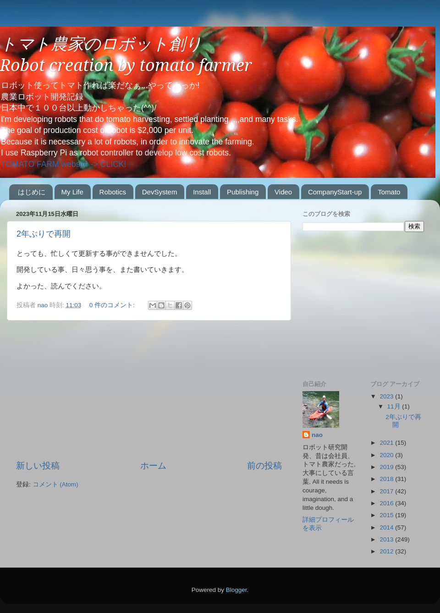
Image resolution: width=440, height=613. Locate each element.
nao (317, 434)
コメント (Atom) (55, 484)
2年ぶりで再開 (43, 233)
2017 (387, 491)
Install (202, 192)
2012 (387, 551)
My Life (72, 192)
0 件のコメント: (113, 305)
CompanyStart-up (335, 192)
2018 (387, 478)
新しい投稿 (38, 465)
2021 (387, 442)
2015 (387, 515)
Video (283, 192)
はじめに (31, 192)
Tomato (389, 192)
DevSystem (159, 192)
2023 (387, 396)
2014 (387, 527)
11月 (394, 406)
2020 (387, 455)
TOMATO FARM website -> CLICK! (63, 164)
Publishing (242, 192)
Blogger (236, 589)
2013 (387, 539)
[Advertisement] (149, 390)
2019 (387, 467)
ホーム (153, 465)
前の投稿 (264, 465)
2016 (387, 503)
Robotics (112, 192)
